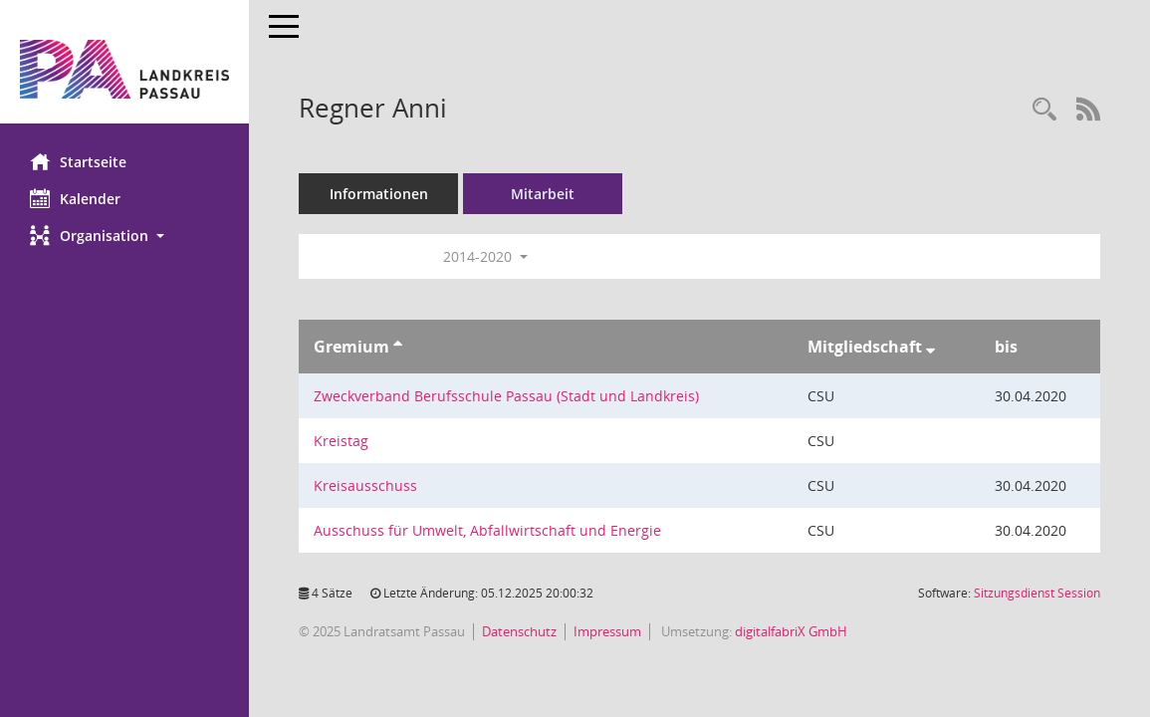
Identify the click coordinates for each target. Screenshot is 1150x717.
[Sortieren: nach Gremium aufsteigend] (397, 347)
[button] (124, 235)
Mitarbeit (543, 193)
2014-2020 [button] (485, 256)
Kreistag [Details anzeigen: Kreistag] (341, 440)
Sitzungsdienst (1037, 593)
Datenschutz (519, 631)
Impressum (607, 631)
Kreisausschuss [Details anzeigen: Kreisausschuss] (365, 485)
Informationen (379, 193)
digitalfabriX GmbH (791, 631)
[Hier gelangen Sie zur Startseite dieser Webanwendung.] (124, 69)
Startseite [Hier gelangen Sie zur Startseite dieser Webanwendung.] (78, 161)
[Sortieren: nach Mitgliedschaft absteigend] (930, 347)
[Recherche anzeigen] (1044, 110)
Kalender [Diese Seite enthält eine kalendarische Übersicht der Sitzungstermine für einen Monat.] (75, 198)
